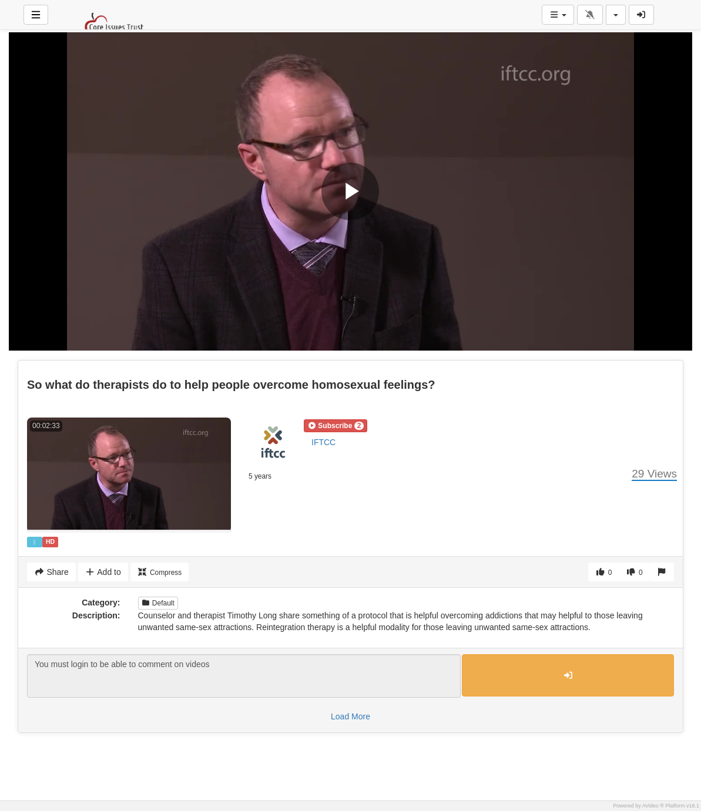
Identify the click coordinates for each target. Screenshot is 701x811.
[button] (335, 425)
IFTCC (323, 442)
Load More (350, 716)
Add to (103, 572)
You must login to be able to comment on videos (244, 676)
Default (158, 603)
